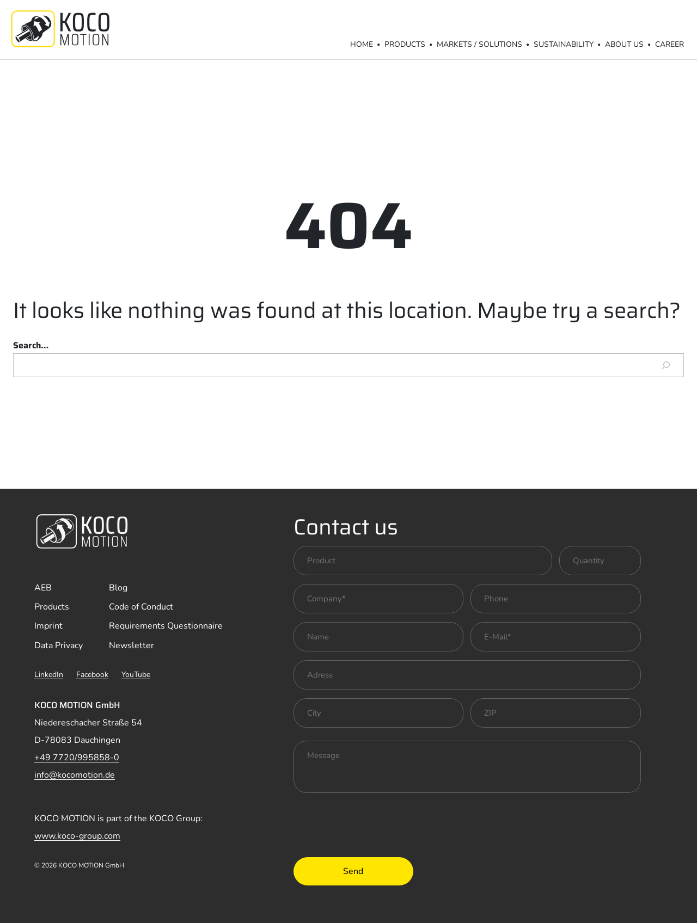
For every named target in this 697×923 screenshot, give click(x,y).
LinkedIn (48, 674)
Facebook (92, 674)
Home (361, 44)
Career (669, 44)
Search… (30, 345)
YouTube (135, 674)
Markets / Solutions (479, 44)
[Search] (666, 365)
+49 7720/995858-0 (76, 758)
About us (624, 44)
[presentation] (376, 823)
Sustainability (564, 44)
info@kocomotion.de (74, 775)
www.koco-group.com (77, 836)
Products (404, 44)
